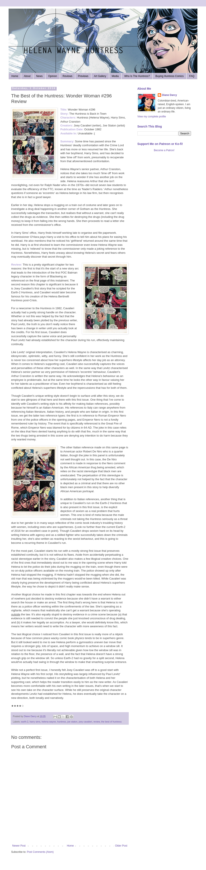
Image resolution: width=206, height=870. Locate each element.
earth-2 (24, 721)
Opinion (52, 76)
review (96, 721)
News (39, 76)
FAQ (191, 76)
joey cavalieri (85, 721)
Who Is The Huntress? (137, 76)
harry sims (35, 721)
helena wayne (49, 721)
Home (14, 76)
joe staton (72, 721)
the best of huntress (111, 721)
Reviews (67, 76)
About (27, 76)
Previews (83, 76)
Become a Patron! (164, 150)
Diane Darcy (169, 95)
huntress (61, 721)
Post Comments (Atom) (40, 851)
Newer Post (19, 845)
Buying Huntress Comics (169, 76)
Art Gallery (100, 76)
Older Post (121, 845)
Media (115, 76)
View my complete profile (151, 116)
